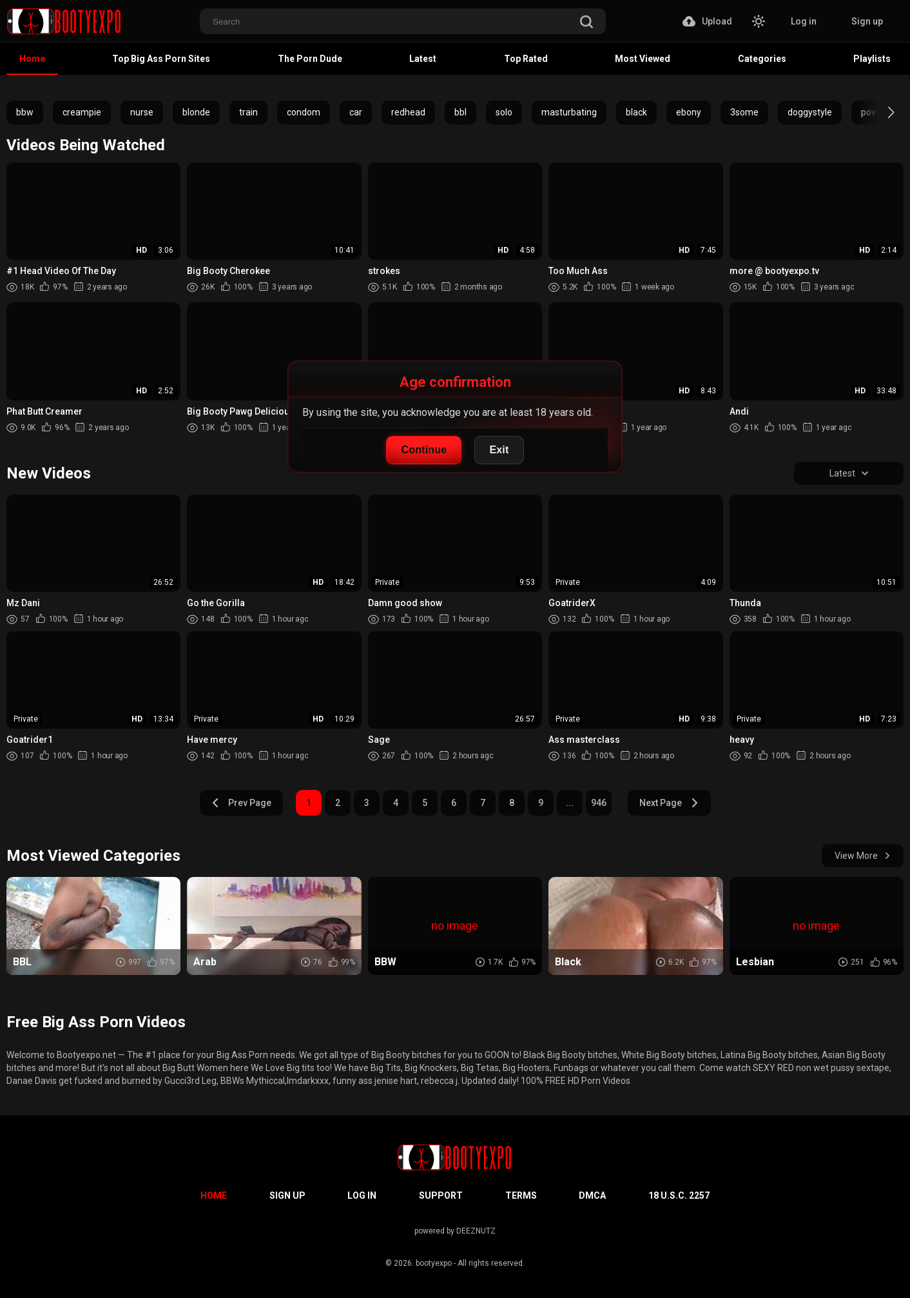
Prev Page (241, 803)
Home (32, 59)
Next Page (669, 803)
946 (598, 803)
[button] (879, 112)
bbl (460, 112)
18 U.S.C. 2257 (679, 1195)
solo (504, 112)
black (636, 112)
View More (863, 856)
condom (303, 112)
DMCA (592, 1195)
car (355, 112)
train (248, 112)
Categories (762, 59)
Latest (422, 59)
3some (744, 112)
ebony (688, 112)
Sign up (867, 21)
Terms (521, 1195)
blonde (196, 112)
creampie (82, 112)
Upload (707, 21)
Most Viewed (642, 59)
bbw (25, 112)
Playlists (872, 59)
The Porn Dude (310, 59)
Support (441, 1195)
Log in (804, 21)
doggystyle (810, 112)
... (570, 803)
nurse (141, 112)
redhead (408, 112)
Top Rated (526, 59)
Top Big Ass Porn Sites (161, 59)
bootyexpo (434, 1263)
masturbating (569, 112)
